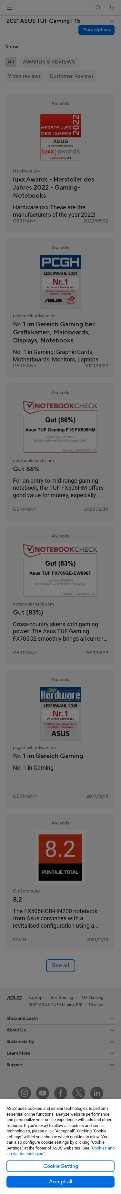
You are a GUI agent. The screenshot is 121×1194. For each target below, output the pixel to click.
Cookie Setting (60, 1166)
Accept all (60, 1182)
